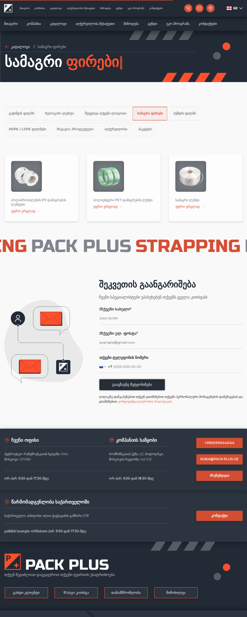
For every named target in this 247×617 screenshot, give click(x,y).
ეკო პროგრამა (178, 24)
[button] (206, 8)
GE (238, 8)
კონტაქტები (208, 24)
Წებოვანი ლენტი (61, 111)
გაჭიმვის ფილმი (22, 111)
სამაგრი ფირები (52, 47)
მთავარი (11, 24)
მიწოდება (131, 24)
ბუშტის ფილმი (188, 111)
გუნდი (152, 24)
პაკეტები (147, 122)
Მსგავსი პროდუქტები (75, 122)
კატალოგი (58, 24)
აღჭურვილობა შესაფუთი (95, 24)
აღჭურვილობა (117, 122)
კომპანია (34, 24)
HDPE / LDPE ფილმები (27, 122)
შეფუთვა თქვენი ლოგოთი (107, 111)
